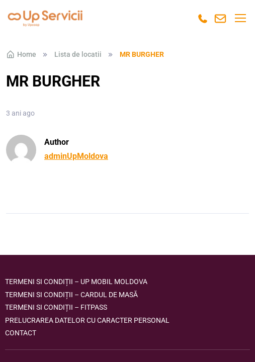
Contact (20, 333)
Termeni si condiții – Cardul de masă (71, 295)
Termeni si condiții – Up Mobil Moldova (76, 282)
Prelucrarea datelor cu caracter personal (87, 320)
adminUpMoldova (76, 156)
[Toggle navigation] (239, 18)
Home (21, 54)
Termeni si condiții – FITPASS (56, 307)
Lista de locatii (78, 54)
